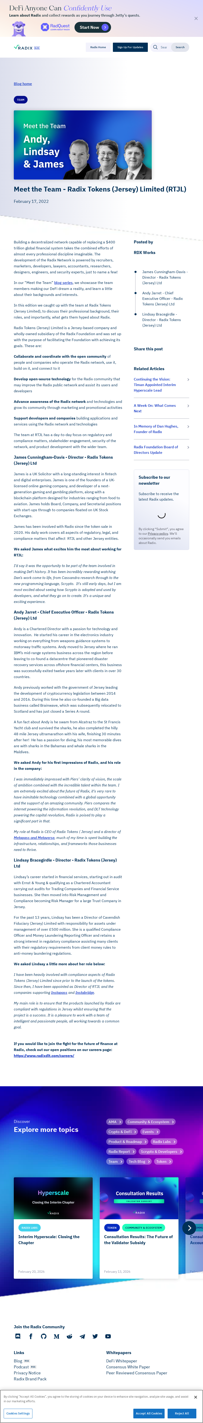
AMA (113, 1121)
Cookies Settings (18, 1413)
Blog (18, 1361)
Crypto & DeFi (120, 1131)
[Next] (189, 1228)
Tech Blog (137, 1161)
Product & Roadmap (125, 1141)
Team (113, 1161)
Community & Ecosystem (148, 1121)
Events (148, 1131)
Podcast (21, 1367)
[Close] (196, 1397)
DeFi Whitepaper (121, 1361)
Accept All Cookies (149, 1413)
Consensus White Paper (128, 1367)
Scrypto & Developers (159, 1151)
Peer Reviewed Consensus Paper (136, 1373)
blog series (63, 282)
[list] (101, 1228)
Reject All (182, 1413)
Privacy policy (158, 533)
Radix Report (119, 1151)
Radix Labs (162, 1141)
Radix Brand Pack (30, 1379)
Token (161, 1161)
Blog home (23, 83)
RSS (27, 1360)
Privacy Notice (27, 1373)
